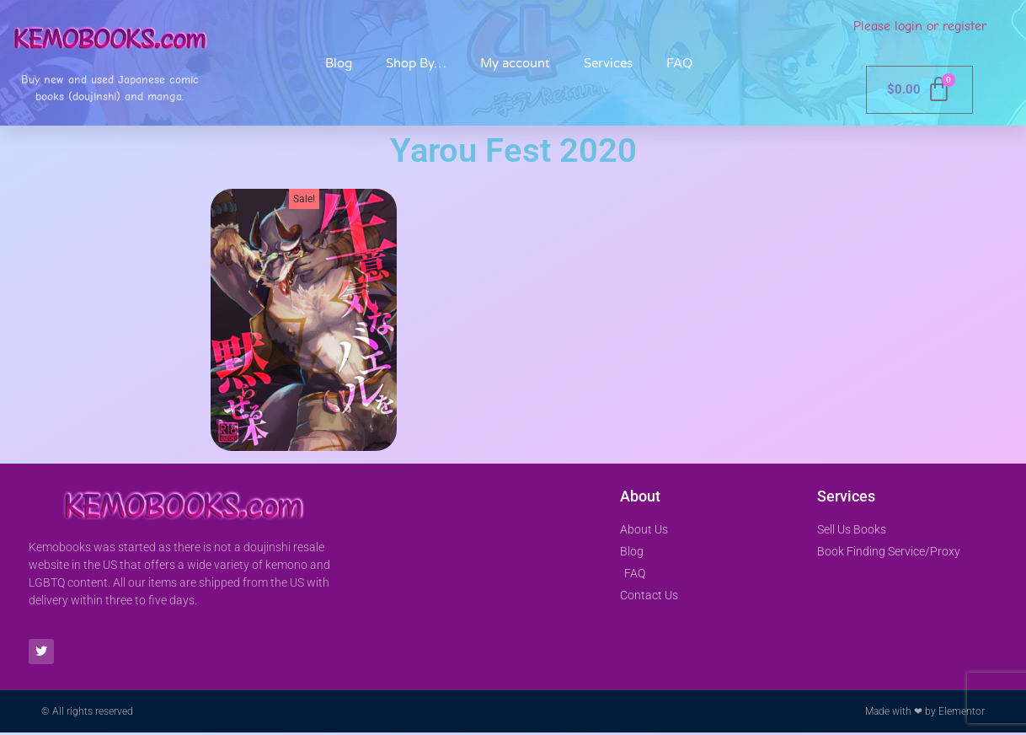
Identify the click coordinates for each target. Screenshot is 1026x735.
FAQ (679, 63)
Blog (338, 63)
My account (515, 63)
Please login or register (919, 26)
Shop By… (416, 63)
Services (608, 63)
